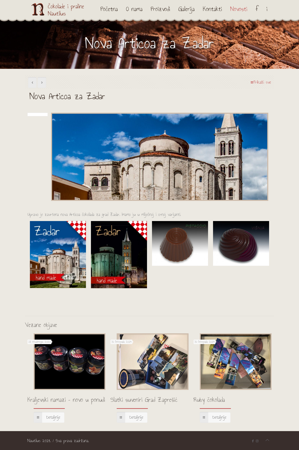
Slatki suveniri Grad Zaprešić (144, 400)
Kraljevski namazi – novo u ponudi (66, 400)
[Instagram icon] (257, 441)
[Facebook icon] (252, 441)
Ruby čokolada (209, 400)
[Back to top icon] (267, 440)
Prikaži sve (260, 82)
